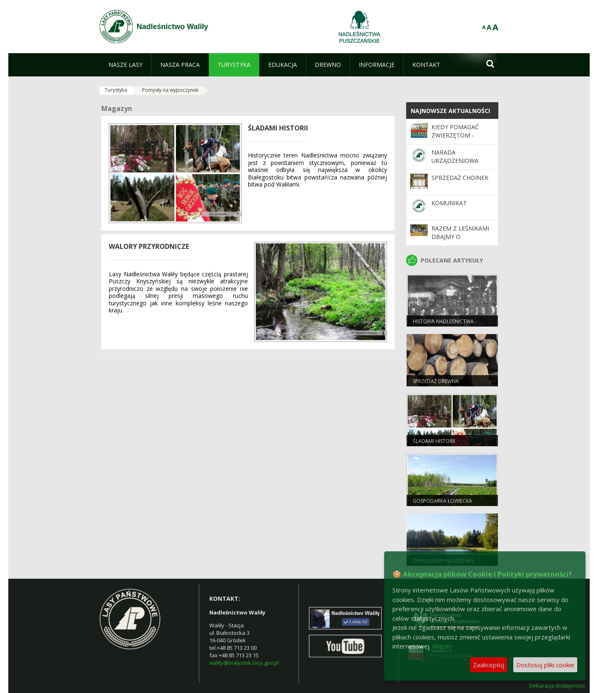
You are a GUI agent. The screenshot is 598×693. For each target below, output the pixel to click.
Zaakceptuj (488, 665)
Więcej (441, 646)
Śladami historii (434, 441)
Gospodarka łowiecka (442, 500)
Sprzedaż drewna (436, 381)
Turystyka (116, 89)
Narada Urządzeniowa (454, 156)
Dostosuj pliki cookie (545, 665)
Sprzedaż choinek (459, 178)
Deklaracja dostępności (557, 686)
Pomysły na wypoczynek (170, 89)
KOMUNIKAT (449, 203)
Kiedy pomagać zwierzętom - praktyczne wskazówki (455, 139)
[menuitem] (125, 64)
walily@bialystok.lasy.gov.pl (244, 662)
